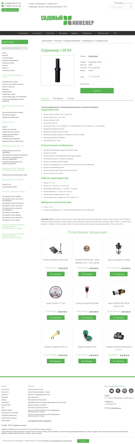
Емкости (5, 65)
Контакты (50, 33)
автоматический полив (22, 429)
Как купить (37, 33)
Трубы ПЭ (5, 68)
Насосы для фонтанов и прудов (12, 112)
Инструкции (58, 98)
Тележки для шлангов (9, 129)
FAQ (115, 33)
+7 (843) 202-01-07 (11, 3)
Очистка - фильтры (8, 87)
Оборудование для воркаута (13, 146)
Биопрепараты (7, 92)
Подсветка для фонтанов (10, 117)
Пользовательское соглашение (39, 421)
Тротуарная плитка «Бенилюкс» (12, 217)
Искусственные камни (9, 187)
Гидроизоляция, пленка (10, 82)
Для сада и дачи (8, 122)
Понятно (83, 441)
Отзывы (70, 98)
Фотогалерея (6, 420)
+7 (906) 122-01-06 (11, 6)
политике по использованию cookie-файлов (57, 441)
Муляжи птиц (6, 184)
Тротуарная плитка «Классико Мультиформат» (12, 209)
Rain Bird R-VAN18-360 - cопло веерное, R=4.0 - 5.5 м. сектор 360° (87, 263)
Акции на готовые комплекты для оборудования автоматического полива (13, 226)
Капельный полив (8, 63)
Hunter (4, 53)
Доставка (63, 33)
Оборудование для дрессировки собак (14, 175)
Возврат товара (7, 410)
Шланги (4, 127)
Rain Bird (5, 55)
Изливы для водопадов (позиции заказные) (13, 100)
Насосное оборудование (10, 60)
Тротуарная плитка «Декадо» (11, 215)
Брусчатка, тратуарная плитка (13, 192)
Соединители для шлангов (11, 132)
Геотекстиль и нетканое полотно (13, 84)
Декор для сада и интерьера (12, 180)
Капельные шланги (8, 70)
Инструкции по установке (10, 413)
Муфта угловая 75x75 (87, 347)
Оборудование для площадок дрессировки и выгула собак (13, 169)
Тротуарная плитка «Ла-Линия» (12, 206)
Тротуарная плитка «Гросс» (11, 220)
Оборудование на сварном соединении (15, 155)
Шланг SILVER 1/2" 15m (55, 303)
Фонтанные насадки (8, 115)
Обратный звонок (10, 10)
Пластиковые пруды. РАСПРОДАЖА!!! (14, 97)
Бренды (74, 33)
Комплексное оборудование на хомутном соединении (12, 158)
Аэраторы (5, 89)
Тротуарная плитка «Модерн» (11, 196)
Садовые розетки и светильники (12, 141)
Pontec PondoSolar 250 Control (55, 260)
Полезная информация (9, 415)
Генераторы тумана (8, 94)
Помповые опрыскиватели (11, 139)
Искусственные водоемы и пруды (12, 76)
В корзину (55, 274)
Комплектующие (7, 58)
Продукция (87, 33)
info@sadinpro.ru (115, 408)
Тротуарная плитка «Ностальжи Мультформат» (12, 200)
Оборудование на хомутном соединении (11, 151)
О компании (23, 33)
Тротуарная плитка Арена (10, 212)
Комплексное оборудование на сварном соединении (12, 162)
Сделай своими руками (9, 418)
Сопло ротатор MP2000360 (87, 303)
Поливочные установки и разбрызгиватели (10, 135)
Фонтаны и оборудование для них (13, 107)
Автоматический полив (11, 48)
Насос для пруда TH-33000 (119, 260)
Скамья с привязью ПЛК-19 (55, 347)
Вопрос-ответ (103, 33)
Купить (97, 90)
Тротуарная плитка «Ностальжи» (13, 203)
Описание (45, 98)
